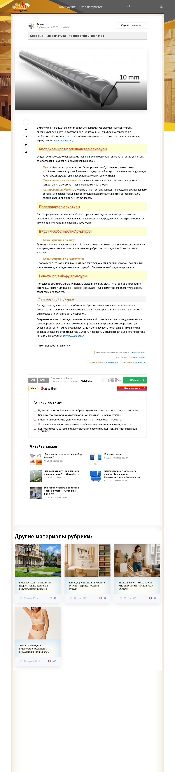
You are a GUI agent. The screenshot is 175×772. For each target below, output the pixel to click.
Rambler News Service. (138, 353)
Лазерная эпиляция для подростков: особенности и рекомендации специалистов (34, 648)
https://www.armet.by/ (72, 336)
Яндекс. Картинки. (139, 357)
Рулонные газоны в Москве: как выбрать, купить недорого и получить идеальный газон (35, 585)
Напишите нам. (140, 362)
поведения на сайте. (111, 362)
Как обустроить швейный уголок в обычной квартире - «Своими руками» (87, 585)
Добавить (110, 380)
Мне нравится (132, 388)
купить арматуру (63, 140)
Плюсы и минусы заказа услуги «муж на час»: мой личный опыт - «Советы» (136, 585)
